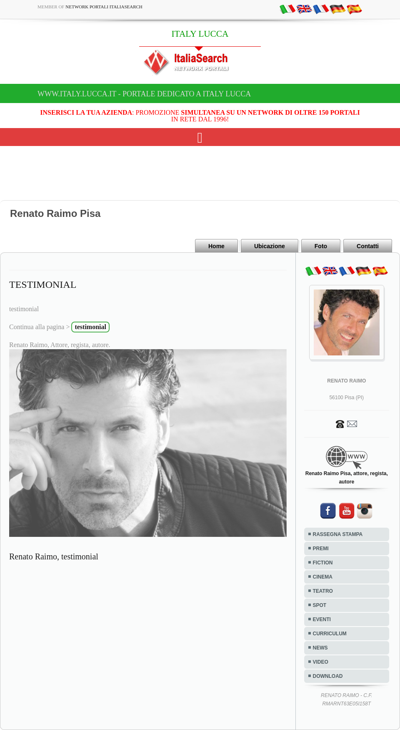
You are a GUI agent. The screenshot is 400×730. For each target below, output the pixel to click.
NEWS (320, 648)
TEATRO (323, 591)
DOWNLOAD (328, 676)
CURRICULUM (330, 634)
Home (216, 246)
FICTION (323, 563)
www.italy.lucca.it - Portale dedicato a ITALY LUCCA (144, 94)
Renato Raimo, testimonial (53, 556)
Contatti (368, 246)
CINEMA (322, 577)
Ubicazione (269, 246)
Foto (321, 246)
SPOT (320, 605)
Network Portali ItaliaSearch (103, 6)
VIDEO (320, 662)
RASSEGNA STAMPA (338, 534)
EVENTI (322, 619)
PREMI (321, 548)
